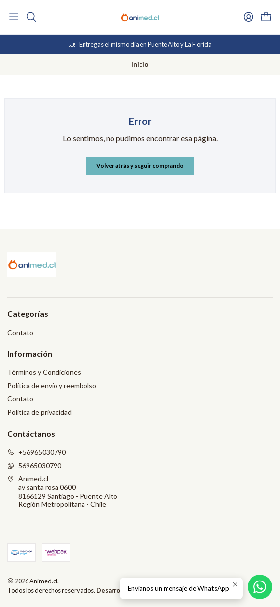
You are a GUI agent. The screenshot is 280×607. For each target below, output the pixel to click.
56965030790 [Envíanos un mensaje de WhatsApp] (34, 465)
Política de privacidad (39, 412)
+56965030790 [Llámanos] (36, 452)
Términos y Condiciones (44, 372)
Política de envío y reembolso (51, 385)
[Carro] (266, 17)
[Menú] (14, 17)
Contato (20, 332)
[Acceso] (248, 17)
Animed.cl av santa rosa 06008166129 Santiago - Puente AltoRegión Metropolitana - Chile (62, 492)
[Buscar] (31, 17)
